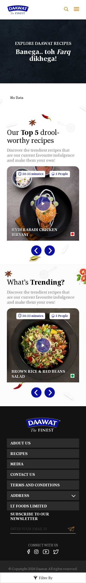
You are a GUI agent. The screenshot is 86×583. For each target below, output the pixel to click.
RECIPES (19, 453)
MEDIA (16, 463)
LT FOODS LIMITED (28, 506)
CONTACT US (22, 474)
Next (47, 250)
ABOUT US (20, 443)
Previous (34, 250)
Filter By (46, 577)
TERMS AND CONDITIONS (35, 485)
